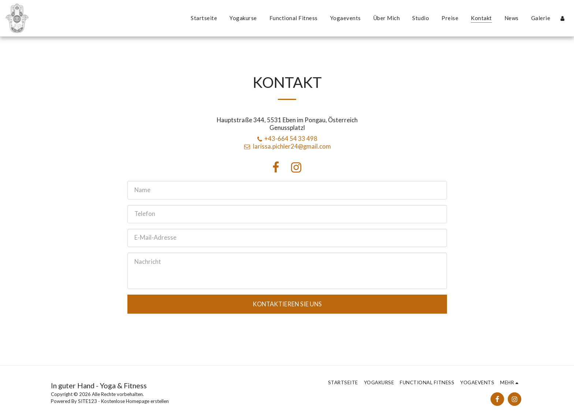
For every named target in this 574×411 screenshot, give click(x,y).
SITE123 (87, 401)
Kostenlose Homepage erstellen (135, 401)
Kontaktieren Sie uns (287, 304)
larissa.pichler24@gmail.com (287, 146)
